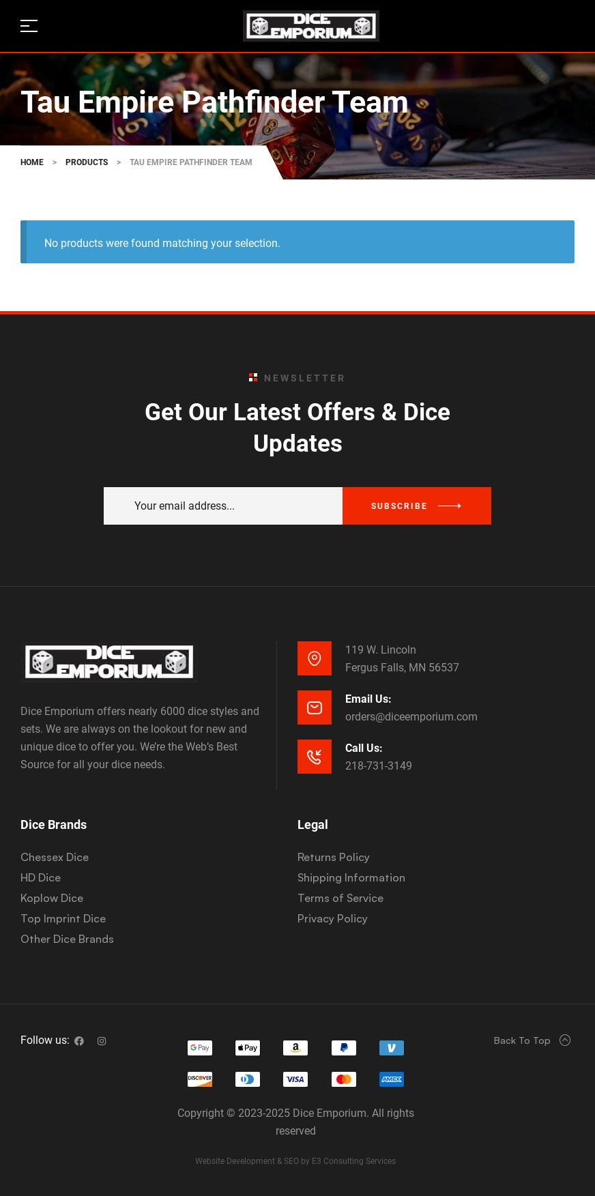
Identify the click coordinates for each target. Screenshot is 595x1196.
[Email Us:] (315, 707)
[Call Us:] (315, 757)
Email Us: (368, 698)
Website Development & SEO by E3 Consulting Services (295, 1161)
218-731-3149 (378, 765)
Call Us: (364, 748)
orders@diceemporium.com (411, 716)
